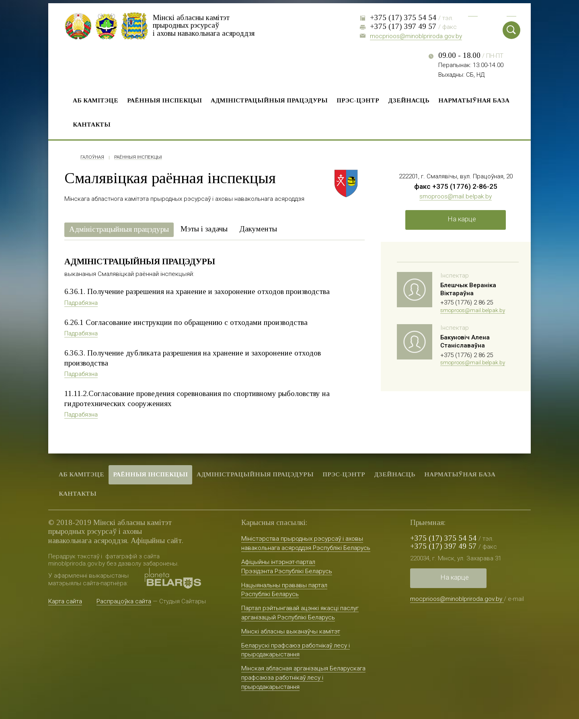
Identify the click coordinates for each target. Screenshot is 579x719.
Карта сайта (65, 601)
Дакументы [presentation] (258, 229)
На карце (462, 219)
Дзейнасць (408, 100)
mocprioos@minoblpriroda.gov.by (416, 36)
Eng (511, 12)
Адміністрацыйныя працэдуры (269, 100)
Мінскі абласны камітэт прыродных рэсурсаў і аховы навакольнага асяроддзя (205, 25)
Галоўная (92, 157)
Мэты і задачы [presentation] (204, 229)
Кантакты (92, 124)
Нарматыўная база (473, 100)
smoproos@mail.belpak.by (455, 196)
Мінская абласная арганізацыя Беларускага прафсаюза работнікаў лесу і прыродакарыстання (303, 677)
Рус (473, 12)
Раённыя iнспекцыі (164, 100)
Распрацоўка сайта (123, 601)
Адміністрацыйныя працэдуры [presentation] (119, 229)
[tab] (119, 230)
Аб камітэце (95, 100)
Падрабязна (81, 302)
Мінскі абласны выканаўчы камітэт (290, 631)
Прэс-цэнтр (358, 100)
